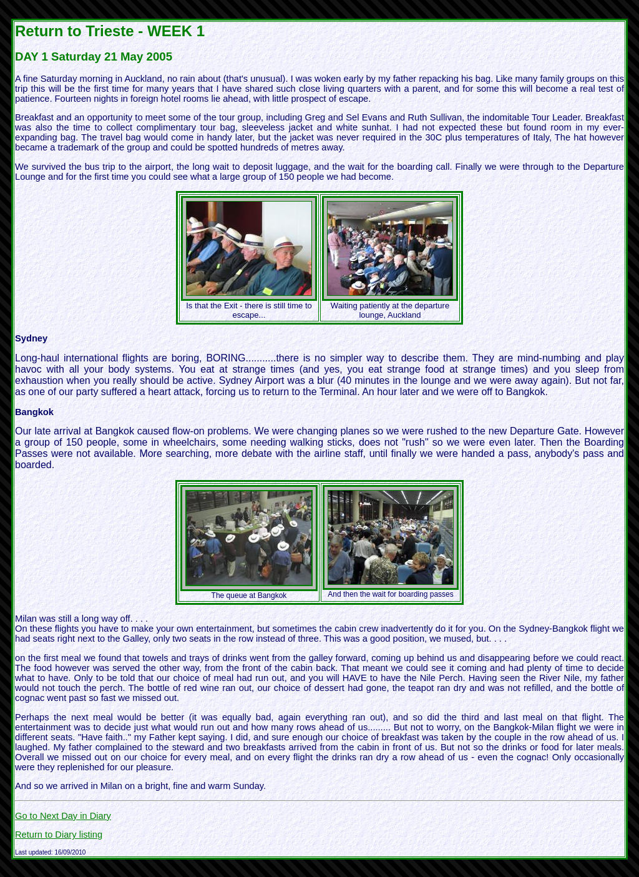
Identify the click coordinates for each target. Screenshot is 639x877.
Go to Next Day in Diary (63, 816)
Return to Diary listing (58, 835)
